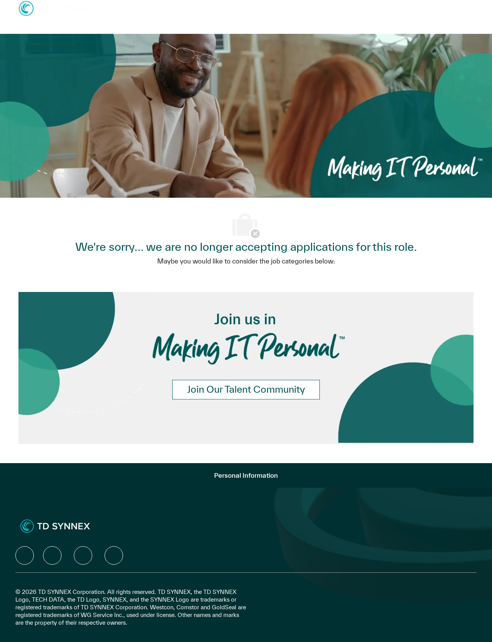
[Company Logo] (56, 8)
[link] (246, 389)
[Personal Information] (246, 475)
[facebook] (24, 555)
